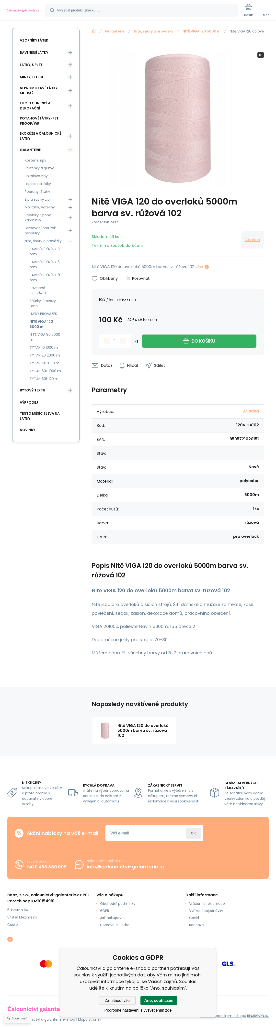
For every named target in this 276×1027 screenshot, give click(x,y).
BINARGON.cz (258, 1015)
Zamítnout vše (117, 1000)
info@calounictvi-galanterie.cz (126, 866)
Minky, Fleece (32, 77)
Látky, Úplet (31, 64)
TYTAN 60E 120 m (44, 378)
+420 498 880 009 (46, 867)
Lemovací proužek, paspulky (41, 231)
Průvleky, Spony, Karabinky (38, 218)
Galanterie (115, 31)
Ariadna (252, 240)
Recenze (196, 924)
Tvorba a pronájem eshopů (223, 1015)
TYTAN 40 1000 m (44, 363)
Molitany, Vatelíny (40, 207)
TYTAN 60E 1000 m (45, 370)
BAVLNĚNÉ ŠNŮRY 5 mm (45, 264)
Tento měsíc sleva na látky (40, 416)
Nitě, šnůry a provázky (153, 31)
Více (199, 266)
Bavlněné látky (34, 52)
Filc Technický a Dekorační (35, 106)
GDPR (104, 910)
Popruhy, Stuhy (37, 191)
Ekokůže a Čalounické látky (40, 136)
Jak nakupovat (112, 917)
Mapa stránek (89, 1019)
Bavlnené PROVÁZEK (38, 290)
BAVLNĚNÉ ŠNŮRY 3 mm (45, 252)
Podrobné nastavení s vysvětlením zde (138, 1010)
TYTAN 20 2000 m (45, 355)
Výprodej (29, 402)
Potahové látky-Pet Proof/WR (39, 121)
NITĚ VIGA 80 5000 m (45, 337)
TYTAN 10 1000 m (44, 347)
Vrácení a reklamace (207, 903)
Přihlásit (193, 833)
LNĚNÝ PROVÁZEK (43, 313)
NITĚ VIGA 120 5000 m (201, 31)
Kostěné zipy (35, 160)
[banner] (23, 11)
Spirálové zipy (36, 175)
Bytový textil (33, 390)
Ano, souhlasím (158, 1000)
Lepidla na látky (38, 183)
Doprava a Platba (114, 924)
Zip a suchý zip (37, 199)
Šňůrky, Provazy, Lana (43, 303)
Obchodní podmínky (117, 903)
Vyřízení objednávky (206, 910)
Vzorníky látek (34, 40)
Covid (194, 917)
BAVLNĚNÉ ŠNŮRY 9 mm (45, 277)
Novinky (27, 429)
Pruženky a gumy (39, 168)
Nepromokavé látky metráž (39, 91)
